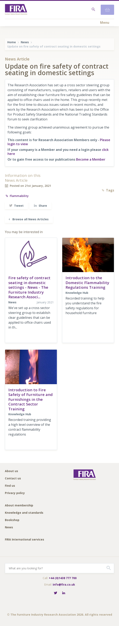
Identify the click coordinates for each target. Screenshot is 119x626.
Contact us (13, 478)
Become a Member (90, 159)
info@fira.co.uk (64, 584)
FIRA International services (24, 539)
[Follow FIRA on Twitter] (55, 593)
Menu (104, 22)
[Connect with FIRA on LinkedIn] (64, 593)
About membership (19, 505)
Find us (10, 486)
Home (11, 42)
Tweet (16, 206)
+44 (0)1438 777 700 (62, 578)
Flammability (17, 196)
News (25, 42)
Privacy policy (15, 493)
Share (40, 206)
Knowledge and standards (24, 513)
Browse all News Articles (28, 219)
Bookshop (12, 520)
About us (11, 471)
